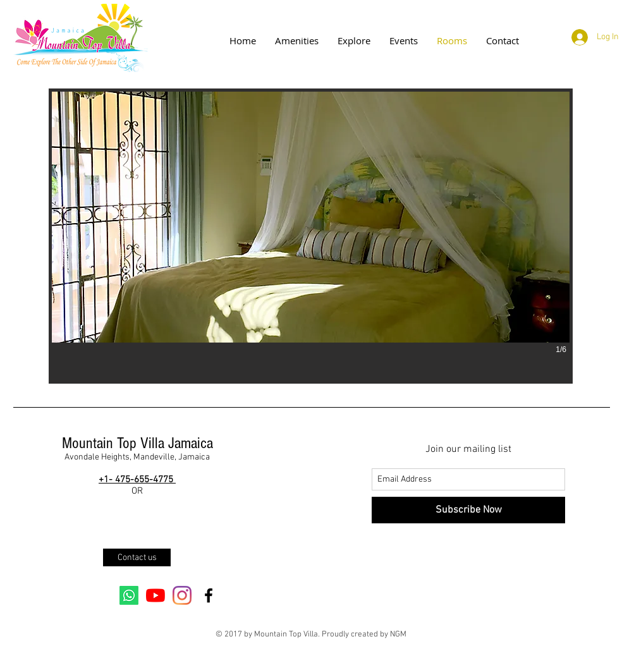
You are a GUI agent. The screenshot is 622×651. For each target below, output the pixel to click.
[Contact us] (137, 557)
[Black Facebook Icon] (208, 595)
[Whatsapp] (128, 595)
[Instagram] (182, 595)
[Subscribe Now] (468, 510)
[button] (311, 236)
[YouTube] (155, 595)
